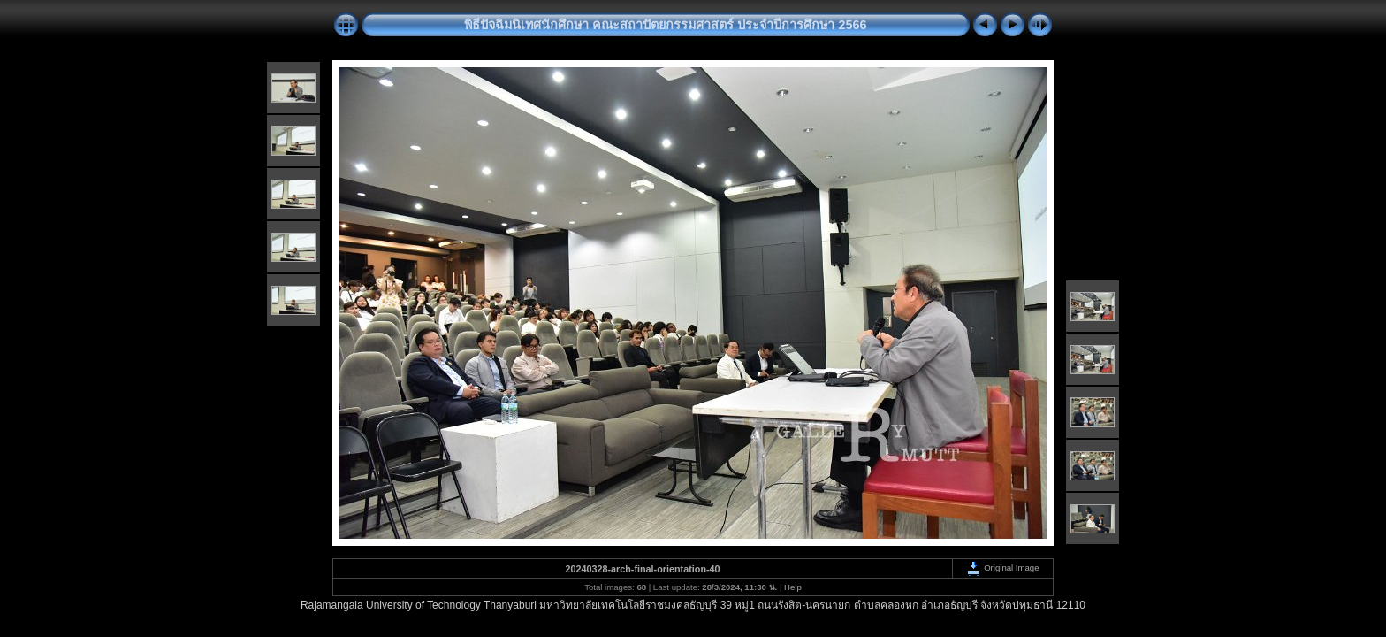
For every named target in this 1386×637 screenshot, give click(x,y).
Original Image (1002, 567)
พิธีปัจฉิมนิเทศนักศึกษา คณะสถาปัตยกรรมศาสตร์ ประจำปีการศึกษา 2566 (665, 25)
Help (793, 587)
